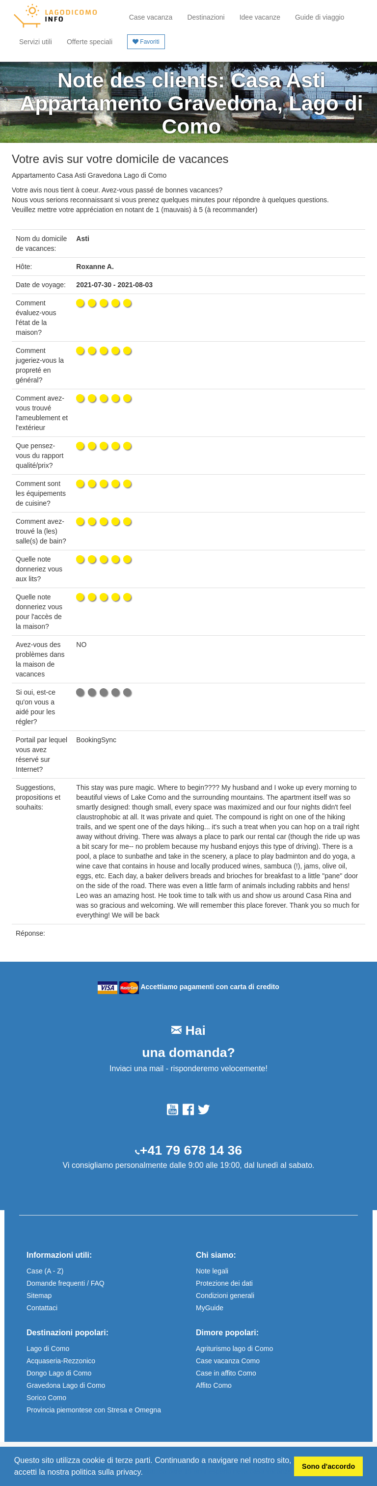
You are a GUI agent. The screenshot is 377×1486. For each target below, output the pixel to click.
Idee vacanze (260, 17)
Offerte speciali (89, 42)
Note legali (212, 1271)
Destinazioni (205, 17)
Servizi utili (35, 42)
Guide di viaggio (319, 17)
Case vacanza (151, 17)
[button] (146, 1473)
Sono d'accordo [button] (328, 1466)
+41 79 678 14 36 (191, 1150)
